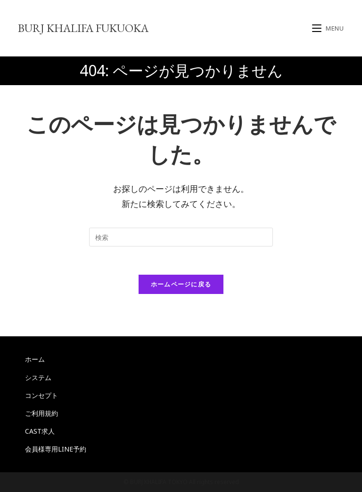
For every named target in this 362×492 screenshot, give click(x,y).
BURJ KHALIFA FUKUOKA (83, 28)
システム (38, 377)
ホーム (35, 359)
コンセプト (41, 395)
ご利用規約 (41, 413)
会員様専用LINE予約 (55, 448)
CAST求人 (40, 431)
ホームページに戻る (181, 284)
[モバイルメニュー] (328, 28)
